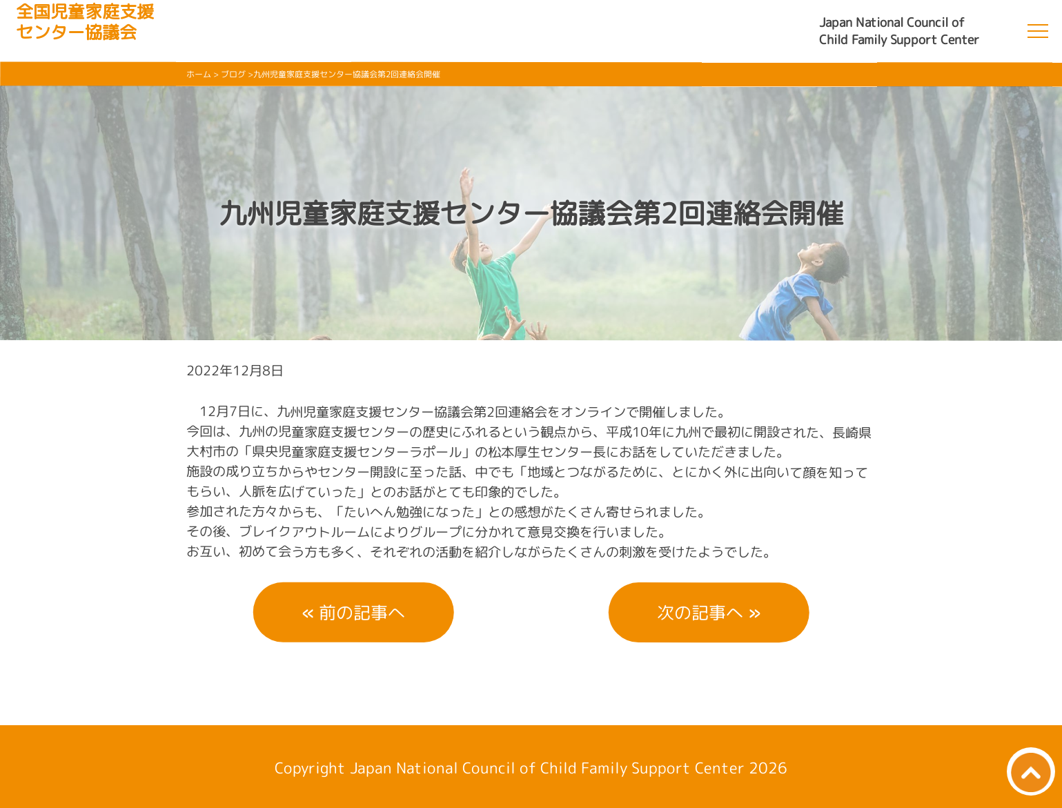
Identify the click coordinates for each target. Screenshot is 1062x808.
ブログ (233, 74)
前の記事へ (362, 612)
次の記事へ (700, 612)
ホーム (198, 74)
